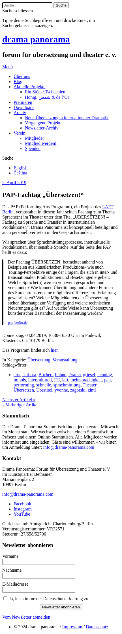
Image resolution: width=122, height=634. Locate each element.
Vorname (10, 556)
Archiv (20, 112)
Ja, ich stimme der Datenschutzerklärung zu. (49, 598)
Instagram (23, 509)
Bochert (45, 374)
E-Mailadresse (15, 584)
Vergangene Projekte (44, 122)
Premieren (23, 102)
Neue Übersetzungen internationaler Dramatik (66, 117)
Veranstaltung (64, 359)
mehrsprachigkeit (86, 379)
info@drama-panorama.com (68, 447)
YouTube (22, 514)
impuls (20, 379)
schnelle (43, 384)
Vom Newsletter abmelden (26, 617)
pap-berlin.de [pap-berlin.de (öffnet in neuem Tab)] (17, 322)
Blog (18, 81)
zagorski (77, 390)
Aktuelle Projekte (29, 86)
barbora (29, 374)
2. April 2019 (14, 182)
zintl (92, 390)
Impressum (72, 626)
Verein (19, 133)
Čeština (20, 172)
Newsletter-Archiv (42, 127)
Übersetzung (38, 359)
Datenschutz (97, 626)
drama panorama (36, 39)
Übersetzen (24, 390)
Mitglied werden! (41, 143)
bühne (60, 374)
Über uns (22, 76)
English (20, 167)
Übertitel (44, 390)
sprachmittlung (66, 384)
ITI (57, 379)
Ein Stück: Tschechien (45, 91)
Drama (75, 374)
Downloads (24, 107)
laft (65, 379)
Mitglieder (34, 138)
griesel (89, 374)
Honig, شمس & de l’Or (47, 97)
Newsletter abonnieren (61, 607)
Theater (89, 384)
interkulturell (40, 379)
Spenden (32, 148)
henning (104, 374)
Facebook (22, 503)
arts (17, 374)
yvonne (61, 390)
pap (107, 379)
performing (24, 384)
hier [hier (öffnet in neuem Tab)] (54, 350)
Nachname (12, 570)
